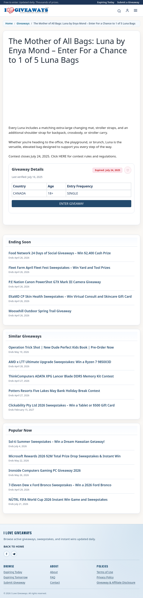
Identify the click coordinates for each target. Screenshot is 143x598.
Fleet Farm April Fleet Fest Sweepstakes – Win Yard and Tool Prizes (59, 268)
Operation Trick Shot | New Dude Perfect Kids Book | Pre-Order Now (61, 347)
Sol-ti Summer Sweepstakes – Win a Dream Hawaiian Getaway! (56, 442)
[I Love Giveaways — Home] (26, 10)
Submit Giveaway (14, 582)
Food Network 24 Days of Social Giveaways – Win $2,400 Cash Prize (60, 253)
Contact (55, 582)
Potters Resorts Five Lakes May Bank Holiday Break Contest (54, 391)
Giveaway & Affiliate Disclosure (116, 582)
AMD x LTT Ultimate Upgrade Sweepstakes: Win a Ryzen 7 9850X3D (60, 362)
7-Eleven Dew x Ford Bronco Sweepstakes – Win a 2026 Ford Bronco (60, 485)
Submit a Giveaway (128, 2)
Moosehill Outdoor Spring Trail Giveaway (40, 311)
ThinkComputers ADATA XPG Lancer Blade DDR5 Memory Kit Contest (61, 376)
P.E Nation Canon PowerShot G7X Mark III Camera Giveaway (55, 282)
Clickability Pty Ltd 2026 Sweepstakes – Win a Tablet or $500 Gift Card (62, 405)
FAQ (52, 577)
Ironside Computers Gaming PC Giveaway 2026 (45, 471)
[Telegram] (14, 554)
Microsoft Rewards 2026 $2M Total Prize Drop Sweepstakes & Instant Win (65, 456)
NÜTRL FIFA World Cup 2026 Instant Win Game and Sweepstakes (58, 500)
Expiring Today (105, 2)
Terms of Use (105, 572)
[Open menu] (135, 10)
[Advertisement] (71, 93)
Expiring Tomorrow (16, 577)
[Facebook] (6, 554)
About (54, 572)
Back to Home (14, 546)
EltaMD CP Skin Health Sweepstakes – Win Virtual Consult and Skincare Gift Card (70, 297)
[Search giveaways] (119, 11)
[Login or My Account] (127, 10)
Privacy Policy (105, 577)
